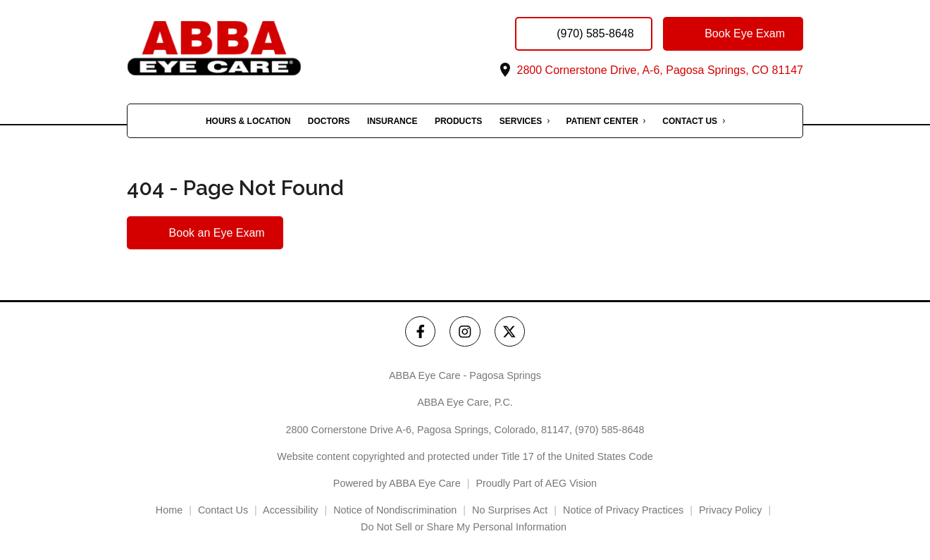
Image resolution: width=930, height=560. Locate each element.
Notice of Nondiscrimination (395, 510)
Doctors (329, 121)
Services (521, 121)
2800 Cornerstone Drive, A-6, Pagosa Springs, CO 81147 (650, 70)
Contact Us (689, 121)
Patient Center (602, 121)
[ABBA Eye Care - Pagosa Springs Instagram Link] (465, 331)
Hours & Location (248, 121)
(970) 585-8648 (609, 429)
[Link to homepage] (243, 48)
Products (458, 121)
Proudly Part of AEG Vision (536, 483)
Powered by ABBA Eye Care (397, 483)
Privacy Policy (730, 510)
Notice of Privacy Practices (623, 510)
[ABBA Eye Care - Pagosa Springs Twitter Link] (510, 331)
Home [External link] (169, 510)
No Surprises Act (509, 510)
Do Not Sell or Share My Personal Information (465, 527)
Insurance (392, 121)
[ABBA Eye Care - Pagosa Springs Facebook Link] (420, 331)
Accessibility (290, 510)
